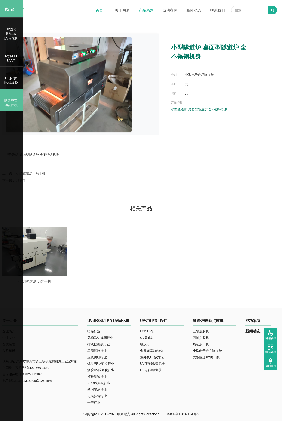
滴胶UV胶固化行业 (100, 370)
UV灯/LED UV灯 (153, 321)
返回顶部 (270, 366)
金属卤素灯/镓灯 (152, 351)
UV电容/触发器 (151, 370)
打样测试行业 (97, 376)
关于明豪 (9, 321)
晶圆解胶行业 (97, 351)
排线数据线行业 (98, 344)
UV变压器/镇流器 (152, 363)
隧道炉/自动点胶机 (208, 321)
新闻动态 (252, 331)
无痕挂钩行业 (97, 396)
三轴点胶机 (201, 331)
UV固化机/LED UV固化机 (108, 321)
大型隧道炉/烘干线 (206, 357)
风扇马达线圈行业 (100, 338)
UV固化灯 (147, 338)
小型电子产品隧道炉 (207, 351)
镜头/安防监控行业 (100, 363)
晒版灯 (145, 344)
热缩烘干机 (201, 344)
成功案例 (252, 321)
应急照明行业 (97, 357)
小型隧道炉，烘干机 (30, 173)
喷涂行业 (93, 331)
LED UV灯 (147, 331)
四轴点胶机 (201, 338)
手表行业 (93, 402)
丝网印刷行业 (97, 389)
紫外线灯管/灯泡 (152, 357)
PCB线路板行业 (98, 383)
